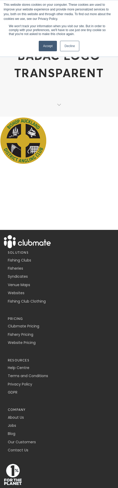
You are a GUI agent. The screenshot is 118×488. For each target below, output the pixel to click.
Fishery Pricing (20, 334)
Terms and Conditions (28, 375)
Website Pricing (22, 342)
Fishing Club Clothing (27, 301)
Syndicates (18, 276)
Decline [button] (69, 46)
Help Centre (18, 367)
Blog (11, 433)
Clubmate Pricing (23, 326)
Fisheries (15, 268)
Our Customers (22, 442)
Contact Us (18, 450)
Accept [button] (48, 46)
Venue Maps (19, 284)
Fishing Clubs (19, 260)
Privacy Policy (20, 384)
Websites (16, 293)
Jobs (12, 425)
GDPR (12, 392)
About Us (16, 417)
